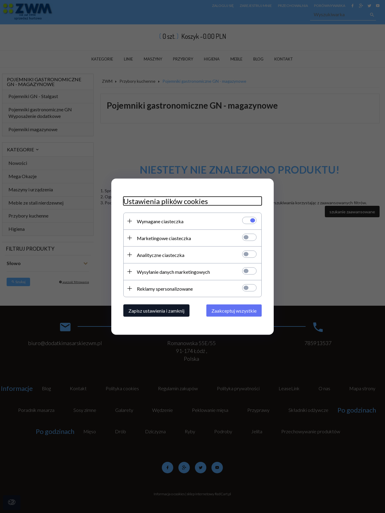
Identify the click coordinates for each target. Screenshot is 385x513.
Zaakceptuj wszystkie (234, 310)
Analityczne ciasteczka (160, 255)
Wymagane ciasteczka (160, 221)
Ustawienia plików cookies (165, 200)
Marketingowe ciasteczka (164, 238)
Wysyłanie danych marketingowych (173, 271)
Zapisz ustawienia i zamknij (156, 310)
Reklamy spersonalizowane (165, 288)
